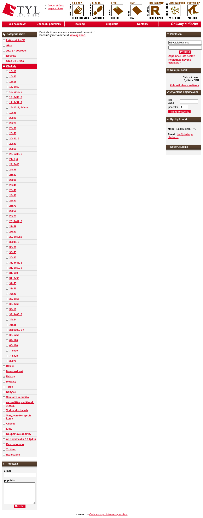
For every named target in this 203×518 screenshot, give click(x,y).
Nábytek (11, 392)
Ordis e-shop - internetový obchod (108, 514)
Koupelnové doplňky (18, 434)
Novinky (11, 55)
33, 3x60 (14, 304)
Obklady (11, 66)
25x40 (12, 185)
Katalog (80, 24)
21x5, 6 (13, 159)
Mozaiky (11, 381)
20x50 (12, 143)
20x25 (12, 123)
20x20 (12, 117)
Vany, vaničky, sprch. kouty (18, 417)
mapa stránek (55, 8)
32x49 (12, 288)
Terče (9, 386)
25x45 (12, 195)
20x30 (12, 128)
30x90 (12, 257)
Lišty (9, 428)
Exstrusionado (15, 444)
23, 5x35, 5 (15, 154)
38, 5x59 (14, 335)
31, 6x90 (14, 278)
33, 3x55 (14, 298)
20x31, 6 (14, 138)
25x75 (12, 216)
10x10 (12, 71)
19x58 (12, 112)
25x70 (12, 205)
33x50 (12, 309)
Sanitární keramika (17, 397)
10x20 (12, 76)
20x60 (12, 148)
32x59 (12, 293)
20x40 (12, 133)
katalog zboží (78, 35)
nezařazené (13, 454)
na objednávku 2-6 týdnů (21, 439)
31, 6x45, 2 (15, 262)
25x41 (12, 190)
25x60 (12, 211)
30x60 (12, 247)
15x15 (12, 81)
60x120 (13, 345)
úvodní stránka (56, 5)
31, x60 (13, 273)
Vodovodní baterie (17, 410)
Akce (9, 45)
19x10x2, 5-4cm (18, 107)
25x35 (12, 180)
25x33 (12, 174)
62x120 (13, 340)
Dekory (10, 376)
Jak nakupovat (17, 24)
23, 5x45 (14, 164)
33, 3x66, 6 (15, 314)
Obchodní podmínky (48, 24)
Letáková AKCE (15, 40)
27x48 (12, 226)
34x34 (12, 319)
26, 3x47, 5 (15, 221)
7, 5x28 (13, 355)
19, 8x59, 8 (15, 102)
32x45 (12, 283)
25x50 (12, 200)
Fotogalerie (111, 24)
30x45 (12, 252)
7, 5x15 (13, 350)
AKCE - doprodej (16, 50)
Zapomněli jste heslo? (181, 56)
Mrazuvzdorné (14, 371)
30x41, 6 (14, 242)
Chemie (10, 423)
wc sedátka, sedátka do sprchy (20, 404)
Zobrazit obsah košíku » (184, 85)
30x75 (12, 361)
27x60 (12, 231)
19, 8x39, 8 (15, 97)
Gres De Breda (15, 61)
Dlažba (10, 366)
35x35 (12, 324)
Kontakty (142, 24)
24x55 (12, 169)
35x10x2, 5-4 (16, 330)
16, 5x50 (14, 86)
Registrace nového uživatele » (179, 61)
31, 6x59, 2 (15, 267)
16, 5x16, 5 (15, 92)
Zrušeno (11, 449)
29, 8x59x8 (15, 236)
